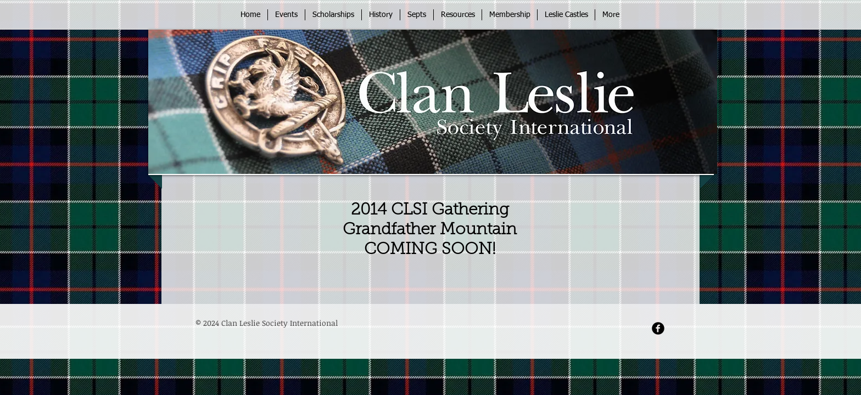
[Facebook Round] (658, 328)
